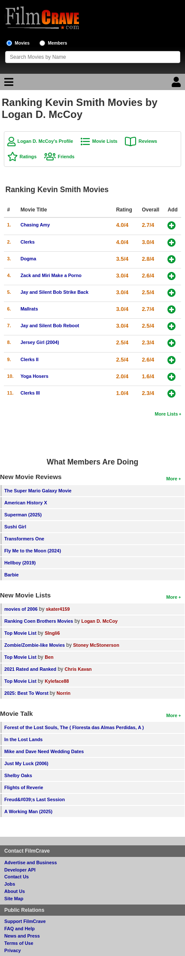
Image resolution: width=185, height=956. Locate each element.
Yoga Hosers (35, 376)
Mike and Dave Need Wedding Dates (44, 751)
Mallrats (29, 308)
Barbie (11, 574)
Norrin (63, 693)
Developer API (20, 869)
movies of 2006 (20, 609)
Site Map (13, 898)
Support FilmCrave (25, 921)
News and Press (22, 935)
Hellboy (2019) (20, 562)
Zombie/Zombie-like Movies (34, 645)
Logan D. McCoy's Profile (45, 141)
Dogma (28, 258)
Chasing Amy (35, 224)
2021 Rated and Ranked (30, 669)
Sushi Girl (15, 526)
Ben (49, 657)
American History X (25, 502)
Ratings (28, 156)
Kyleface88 (57, 681)
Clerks (28, 241)
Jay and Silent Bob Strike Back (54, 292)
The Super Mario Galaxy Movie (38, 490)
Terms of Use (18, 943)
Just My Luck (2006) (26, 763)
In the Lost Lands (23, 739)
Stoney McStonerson (96, 645)
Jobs (9, 884)
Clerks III (30, 392)
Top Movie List (20, 633)
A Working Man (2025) (28, 811)
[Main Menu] (7, 84)
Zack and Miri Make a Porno (51, 275)
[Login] (177, 84)
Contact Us (16, 876)
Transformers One (24, 538)
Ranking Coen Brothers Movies (38, 621)
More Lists (166, 413)
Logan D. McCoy (100, 621)
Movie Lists (105, 141)
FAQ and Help (19, 928)
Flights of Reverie (23, 787)
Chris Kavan (78, 669)
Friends (66, 156)
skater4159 (58, 609)
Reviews (148, 141)
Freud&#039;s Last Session (34, 799)
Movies (22, 43)
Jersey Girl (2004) (40, 342)
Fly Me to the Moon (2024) (32, 550)
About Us (14, 891)
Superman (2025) (23, 514)
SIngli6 (52, 633)
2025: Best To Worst (27, 693)
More (171, 478)
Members (57, 43)
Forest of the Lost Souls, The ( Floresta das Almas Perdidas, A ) (74, 727)
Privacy (12, 950)
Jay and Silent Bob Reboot (50, 325)
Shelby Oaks (18, 775)
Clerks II (30, 359)
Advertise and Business (30, 862)
